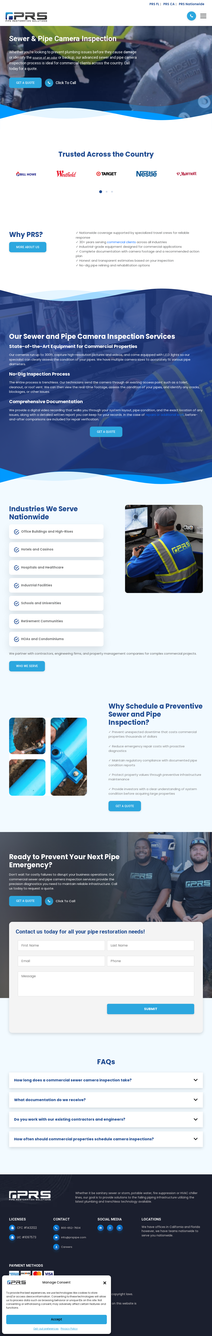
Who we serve (27, 666)
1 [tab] (100, 191)
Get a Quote (26, 83)
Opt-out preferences (46, 1328)
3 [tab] (112, 192)
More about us (28, 247)
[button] (105, 1283)
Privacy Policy (69, 1328)
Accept (56, 1319)
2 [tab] (106, 192)
